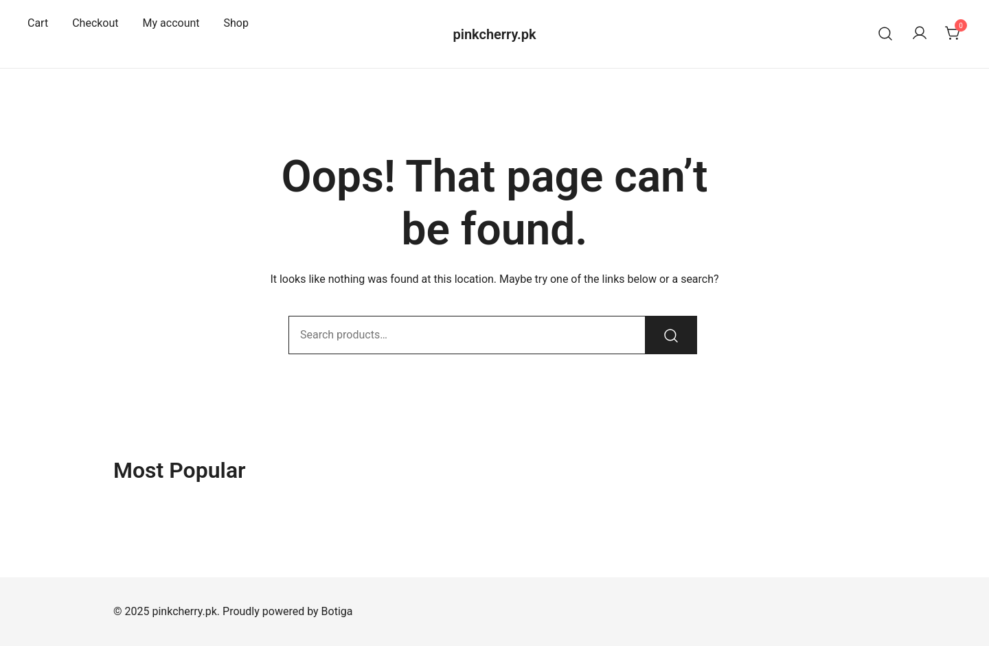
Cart (37, 23)
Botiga (337, 611)
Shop (236, 23)
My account (171, 23)
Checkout (95, 23)
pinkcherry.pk (494, 34)
